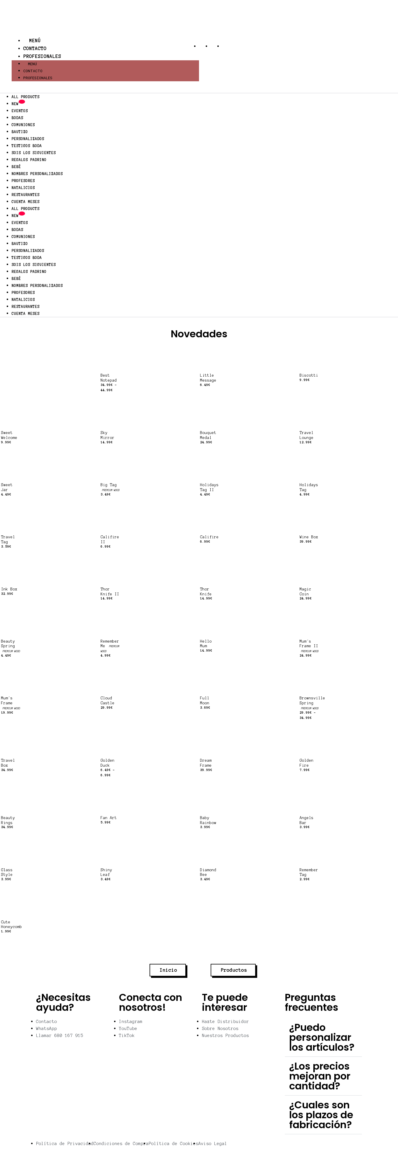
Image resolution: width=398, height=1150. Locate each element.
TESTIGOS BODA (27, 146)
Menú (32, 40)
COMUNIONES (23, 125)
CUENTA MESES (26, 202)
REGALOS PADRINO (29, 160)
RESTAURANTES (26, 195)
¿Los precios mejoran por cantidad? (319, 1076)
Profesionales (42, 56)
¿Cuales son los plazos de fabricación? (321, 1115)
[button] (323, 1037)
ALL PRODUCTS (26, 97)
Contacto (35, 48)
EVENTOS (20, 111)
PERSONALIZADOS (28, 139)
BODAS (17, 118)
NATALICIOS (23, 188)
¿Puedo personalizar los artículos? (321, 1037)
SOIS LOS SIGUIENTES (34, 153)
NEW (18, 103)
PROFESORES (23, 181)
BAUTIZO (20, 132)
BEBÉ (16, 167)
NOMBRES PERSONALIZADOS (37, 174)
